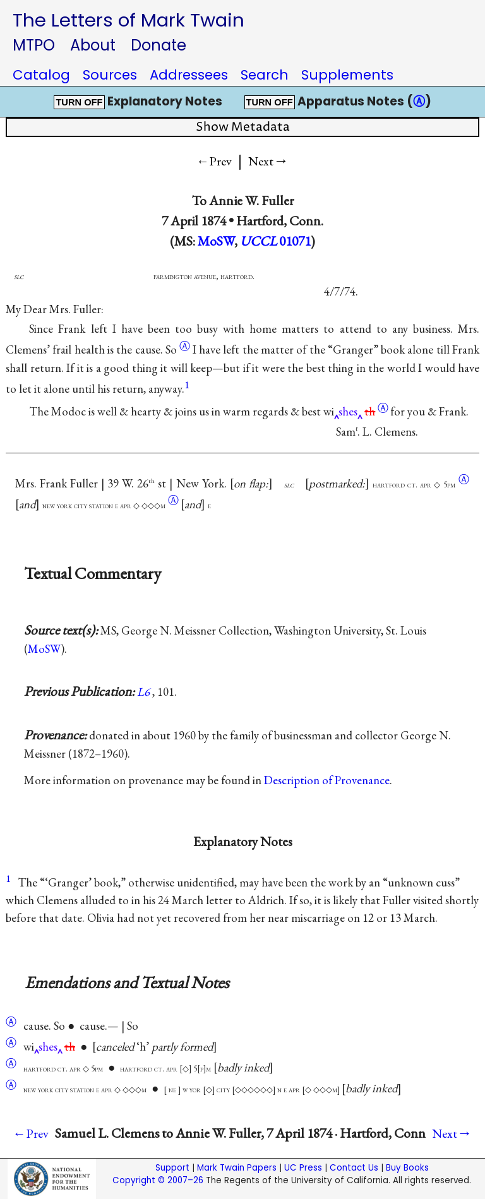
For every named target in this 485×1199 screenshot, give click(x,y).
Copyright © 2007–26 (157, 1180)
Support (172, 1168)
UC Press (303, 1168)
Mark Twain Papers (237, 1168)
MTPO (34, 45)
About (93, 45)
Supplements (347, 75)
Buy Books (407, 1168)
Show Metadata (243, 127)
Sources (110, 75)
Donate (158, 45)
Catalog (41, 75)
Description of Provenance (327, 780)
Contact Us (354, 1168)
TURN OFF (79, 102)
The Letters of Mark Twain (128, 20)
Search (265, 75)
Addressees (189, 75)
